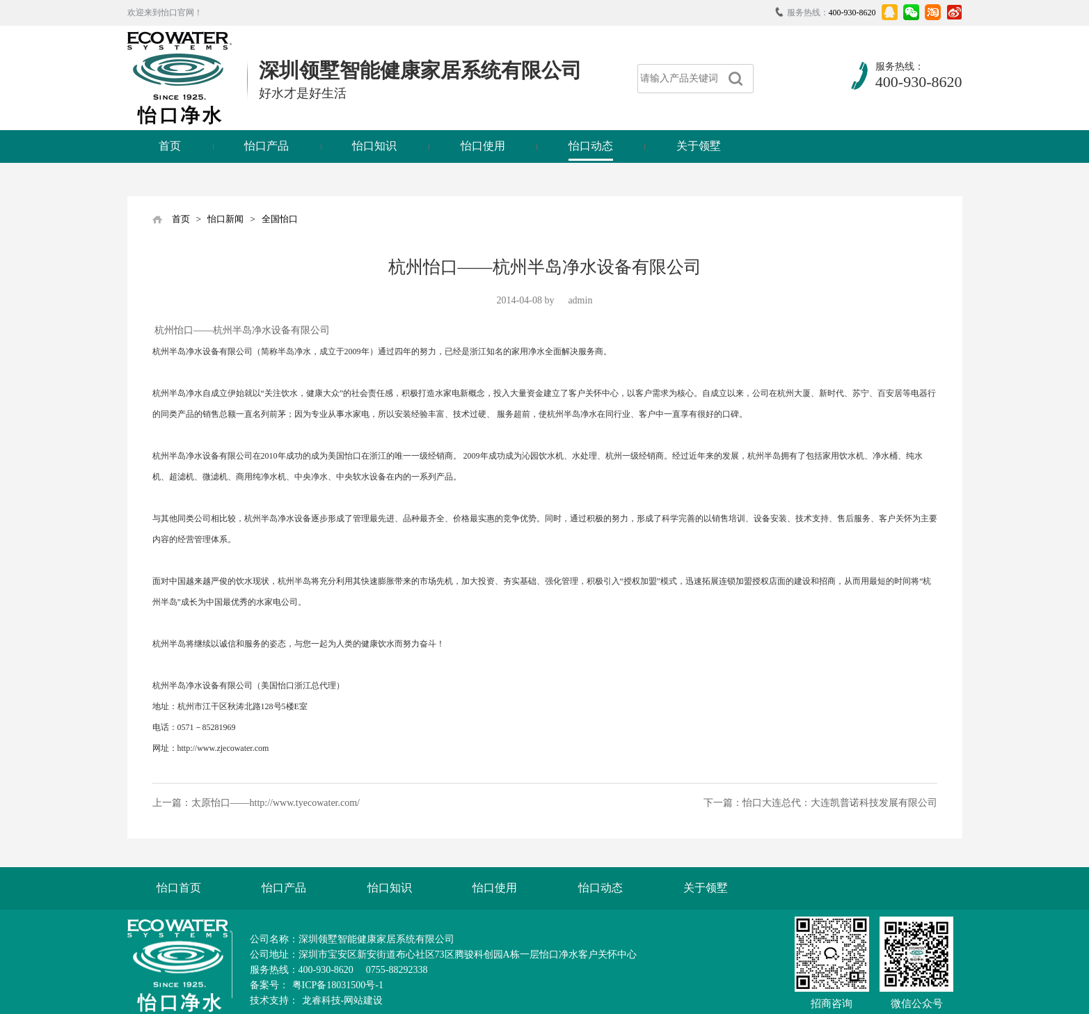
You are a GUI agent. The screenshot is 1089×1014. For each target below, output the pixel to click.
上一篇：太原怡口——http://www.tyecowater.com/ (256, 803)
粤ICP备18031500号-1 (337, 985)
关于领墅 (698, 146)
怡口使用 (483, 146)
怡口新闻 (225, 219)
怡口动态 (591, 146)
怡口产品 (266, 146)
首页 (170, 146)
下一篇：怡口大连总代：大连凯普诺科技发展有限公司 (820, 803)
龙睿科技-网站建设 (342, 1000)
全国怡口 (280, 219)
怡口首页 (179, 888)
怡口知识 (374, 146)
